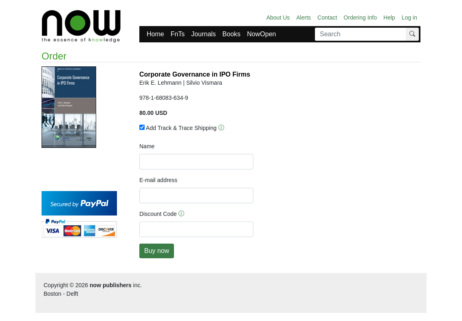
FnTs (178, 34)
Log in (409, 17)
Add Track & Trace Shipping (178, 128)
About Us (278, 17)
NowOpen (261, 34)
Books (231, 34)
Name (146, 146)
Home (155, 34)
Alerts (303, 17)
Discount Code (158, 214)
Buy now (156, 250)
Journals (203, 34)
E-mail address (158, 180)
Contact (327, 17)
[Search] (360, 34)
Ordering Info (360, 17)
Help (389, 17)
